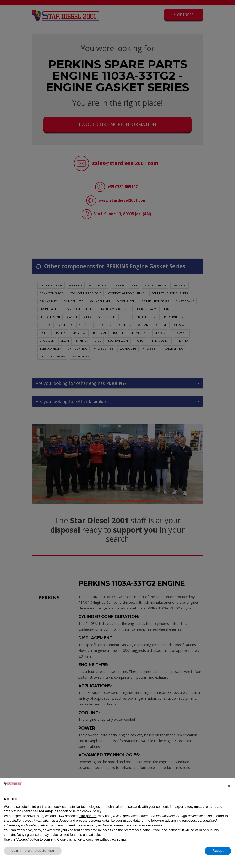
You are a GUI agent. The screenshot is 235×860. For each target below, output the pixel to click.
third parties (87, 816)
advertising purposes (180, 820)
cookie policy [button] (91, 811)
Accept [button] (218, 851)
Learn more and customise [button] (32, 851)
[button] (229, 786)
